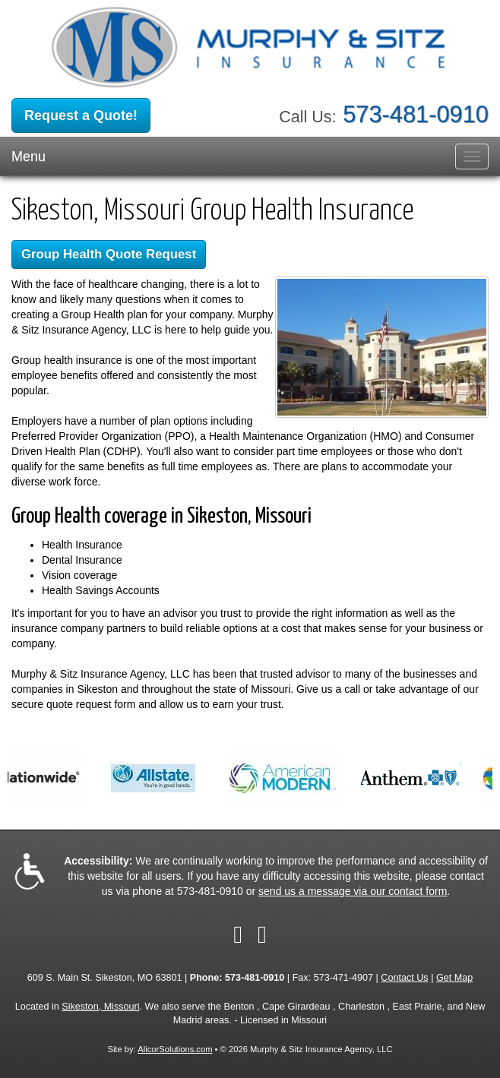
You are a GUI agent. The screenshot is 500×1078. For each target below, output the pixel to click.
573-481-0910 (416, 114)
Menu (28, 156)
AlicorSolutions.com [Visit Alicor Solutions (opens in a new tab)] (175, 1049)
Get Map (454, 977)
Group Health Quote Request (108, 254)
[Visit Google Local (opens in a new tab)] (262, 934)
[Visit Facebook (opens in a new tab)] (238, 934)
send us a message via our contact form (352, 891)
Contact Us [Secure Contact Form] (404, 977)
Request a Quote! (81, 115)
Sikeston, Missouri (100, 1006)
